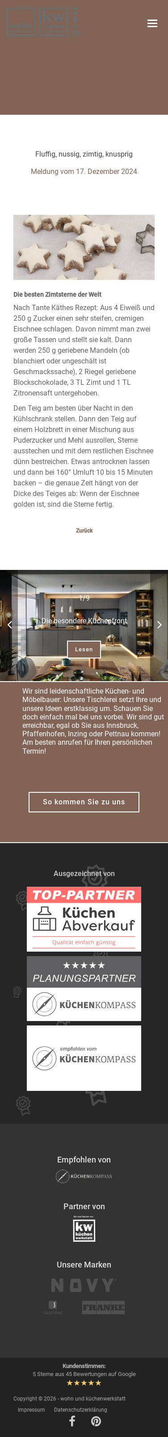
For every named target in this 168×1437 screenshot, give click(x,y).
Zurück (84, 531)
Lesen (84, 649)
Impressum (31, 1410)
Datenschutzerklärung (80, 1410)
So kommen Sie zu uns (84, 802)
